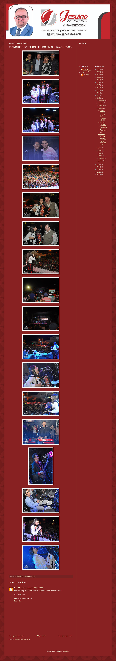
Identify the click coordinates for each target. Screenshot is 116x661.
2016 (98, 95)
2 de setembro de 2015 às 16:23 (33, 588)
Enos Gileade (18, 588)
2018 (98, 90)
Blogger (66, 651)
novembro (101, 100)
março (100, 155)
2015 (98, 98)
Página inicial (41, 636)
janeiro (100, 161)
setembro (101, 105)
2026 (98, 69)
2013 (98, 167)
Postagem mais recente (16, 636)
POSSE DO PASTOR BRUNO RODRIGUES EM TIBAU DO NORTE (102, 139)
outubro (100, 103)
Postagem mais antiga (65, 636)
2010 (98, 174)
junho (100, 150)
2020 (98, 85)
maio (100, 153)
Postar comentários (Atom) (22, 639)
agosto (100, 108)
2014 (98, 164)
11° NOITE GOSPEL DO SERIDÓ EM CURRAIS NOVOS (102, 115)
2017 (98, 93)
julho (100, 148)
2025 (98, 72)
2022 (98, 80)
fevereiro (101, 158)
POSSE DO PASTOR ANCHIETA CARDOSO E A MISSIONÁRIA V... (102, 127)
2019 (98, 87)
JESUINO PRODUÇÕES (87, 71)
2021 (98, 82)
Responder (17, 601)
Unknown (86, 75)
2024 (98, 74)
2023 (98, 77)
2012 (98, 169)
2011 (98, 172)
